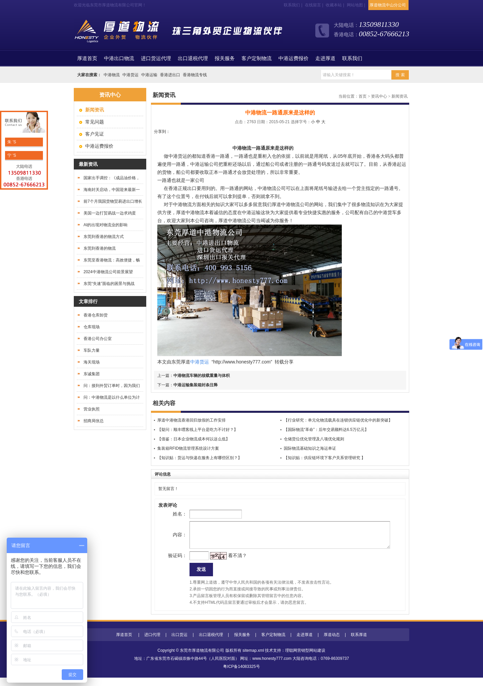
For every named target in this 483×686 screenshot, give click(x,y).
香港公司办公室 (98, 338)
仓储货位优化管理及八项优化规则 (314, 439)
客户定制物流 (256, 58)
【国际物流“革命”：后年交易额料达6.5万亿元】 (326, 429)
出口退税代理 (193, 58)
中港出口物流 (119, 58)
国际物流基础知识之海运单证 (310, 448)
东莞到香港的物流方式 (104, 236)
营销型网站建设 (311, 658)
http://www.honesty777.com (241, 361)
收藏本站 (334, 5)
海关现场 (92, 362)
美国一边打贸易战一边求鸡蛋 (110, 213)
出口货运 (179, 643)
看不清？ (226, 562)
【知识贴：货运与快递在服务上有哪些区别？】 (199, 457)
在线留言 (313, 5)
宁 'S (11, 155)
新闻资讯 (399, 96)
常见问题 (94, 122)
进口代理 (152, 643)
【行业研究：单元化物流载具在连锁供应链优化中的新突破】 (338, 420)
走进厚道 (325, 58)
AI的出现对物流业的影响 (105, 225)
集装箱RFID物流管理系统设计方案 (188, 448)
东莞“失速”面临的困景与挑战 (109, 283)
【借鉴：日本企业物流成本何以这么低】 (193, 439)
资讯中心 (379, 96)
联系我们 (292, 5)
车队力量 (92, 350)
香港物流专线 (195, 74)
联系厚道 (359, 643)
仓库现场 (92, 327)
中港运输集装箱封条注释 (195, 385)
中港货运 (130, 74)
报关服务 (225, 58)
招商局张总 (94, 421)
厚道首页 (124, 643)
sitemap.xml (253, 658)
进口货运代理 (156, 58)
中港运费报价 (293, 58)
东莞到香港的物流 (100, 248)
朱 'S (11, 142)
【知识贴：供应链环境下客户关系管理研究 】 (324, 457)
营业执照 (92, 409)
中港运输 (149, 74)
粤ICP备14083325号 (241, 675)
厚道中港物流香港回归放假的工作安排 (191, 420)
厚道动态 (332, 643)
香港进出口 (170, 74)
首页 (87, 58)
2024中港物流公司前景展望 (108, 272)
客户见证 (94, 134)
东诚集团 (92, 374)
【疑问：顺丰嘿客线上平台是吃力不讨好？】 (197, 429)
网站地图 (355, 5)
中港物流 (112, 74)
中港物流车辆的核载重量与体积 (201, 375)
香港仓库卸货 (96, 315)
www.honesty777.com (271, 667)
